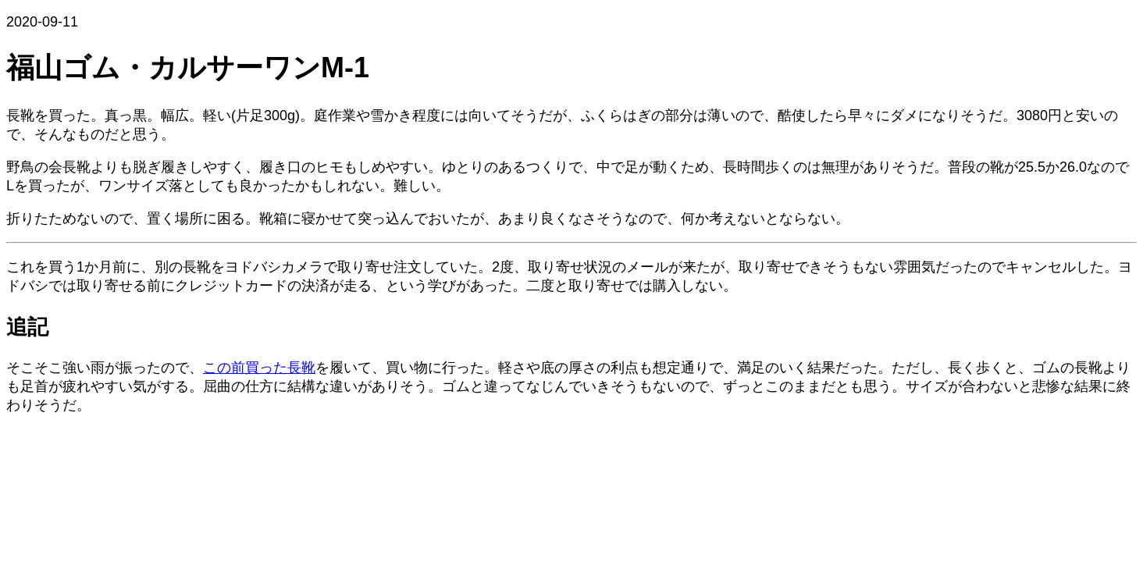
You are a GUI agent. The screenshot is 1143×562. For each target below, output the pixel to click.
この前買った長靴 (259, 367)
